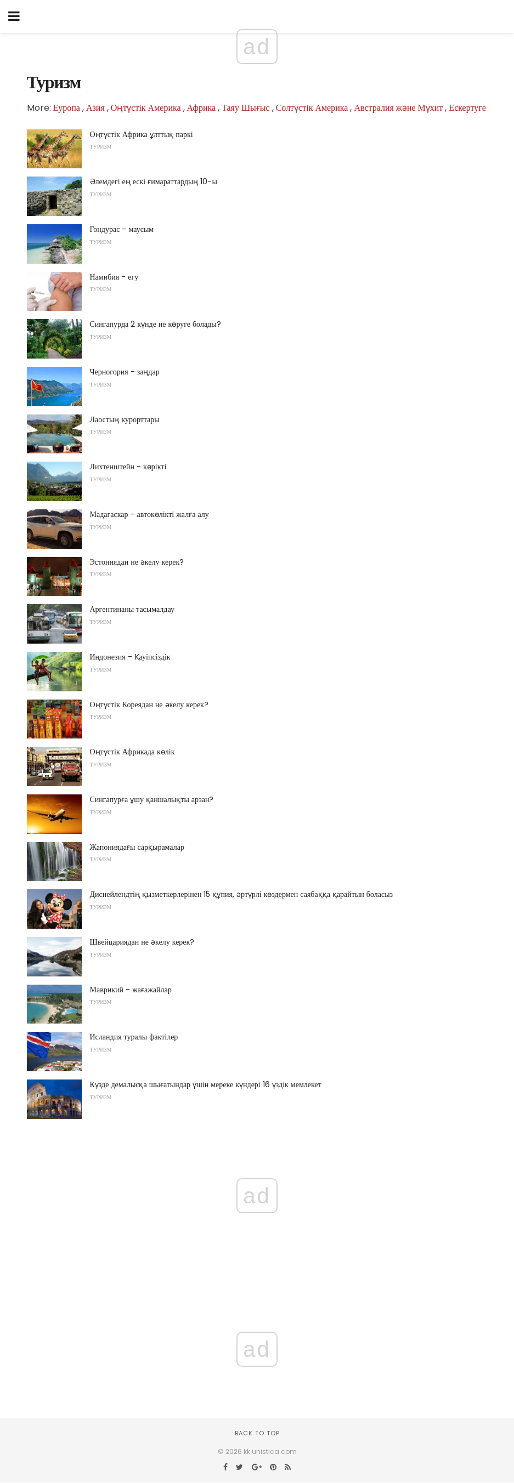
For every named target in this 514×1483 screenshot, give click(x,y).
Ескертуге (467, 107)
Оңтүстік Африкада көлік (132, 751)
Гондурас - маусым (122, 229)
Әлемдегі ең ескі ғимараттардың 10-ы (153, 181)
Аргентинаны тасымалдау (132, 609)
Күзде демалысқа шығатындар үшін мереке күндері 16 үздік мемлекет (205, 1084)
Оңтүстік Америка (146, 107)
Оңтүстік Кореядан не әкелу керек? (149, 704)
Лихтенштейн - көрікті (128, 466)
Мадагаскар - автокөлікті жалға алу (149, 514)
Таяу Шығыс (246, 107)
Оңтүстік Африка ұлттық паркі (141, 134)
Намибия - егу (114, 276)
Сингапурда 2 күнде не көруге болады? (155, 324)
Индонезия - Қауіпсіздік (130, 656)
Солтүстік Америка (312, 107)
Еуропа (66, 107)
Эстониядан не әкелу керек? (137, 561)
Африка (201, 107)
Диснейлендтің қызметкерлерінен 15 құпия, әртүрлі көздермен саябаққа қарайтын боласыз (241, 894)
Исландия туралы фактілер (134, 1036)
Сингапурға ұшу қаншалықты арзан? (152, 799)
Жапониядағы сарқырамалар (137, 847)
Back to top (257, 1433)
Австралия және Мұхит (398, 107)
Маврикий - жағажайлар (131, 989)
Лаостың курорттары (125, 419)
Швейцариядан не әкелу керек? (142, 941)
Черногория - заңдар (125, 371)
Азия (95, 107)
